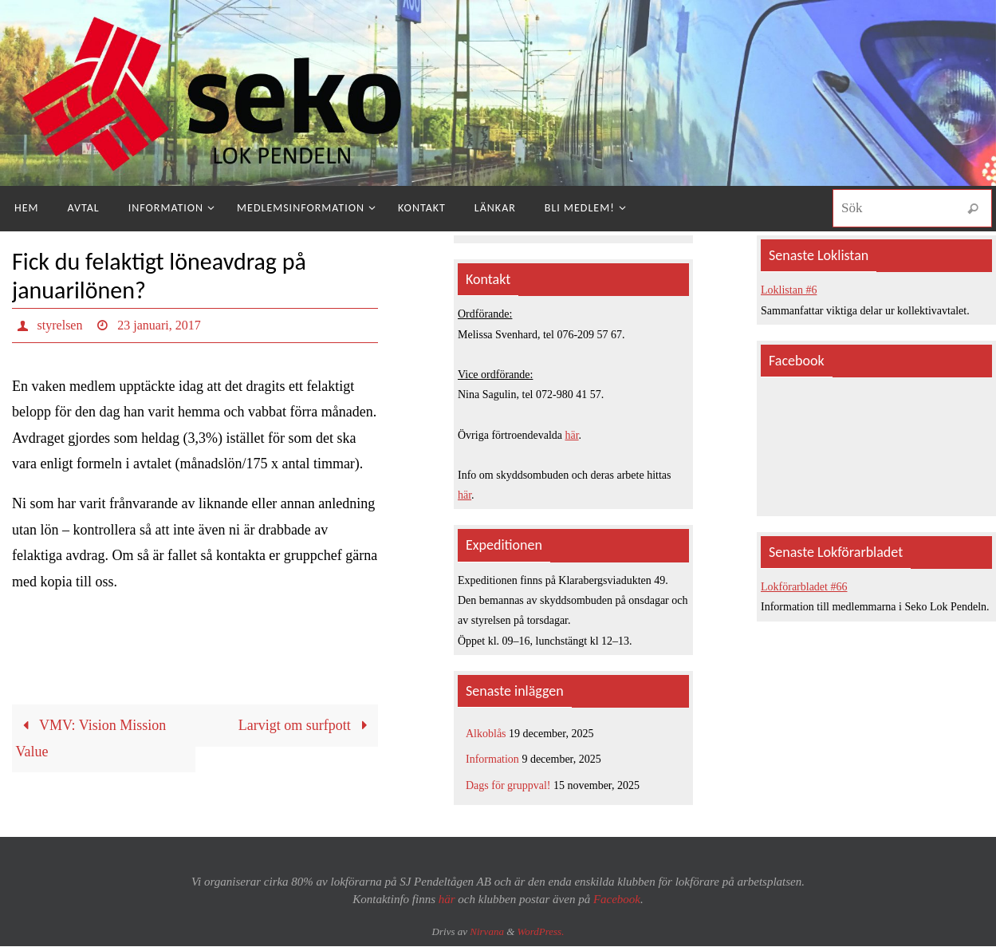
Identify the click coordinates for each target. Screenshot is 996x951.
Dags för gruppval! (508, 785)
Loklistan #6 (789, 290)
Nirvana (487, 931)
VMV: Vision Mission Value (91, 738)
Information (492, 759)
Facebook (616, 899)
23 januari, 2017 (158, 325)
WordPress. (541, 931)
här (572, 435)
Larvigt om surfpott (306, 725)
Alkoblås (486, 734)
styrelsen (60, 325)
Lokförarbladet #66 (804, 587)
